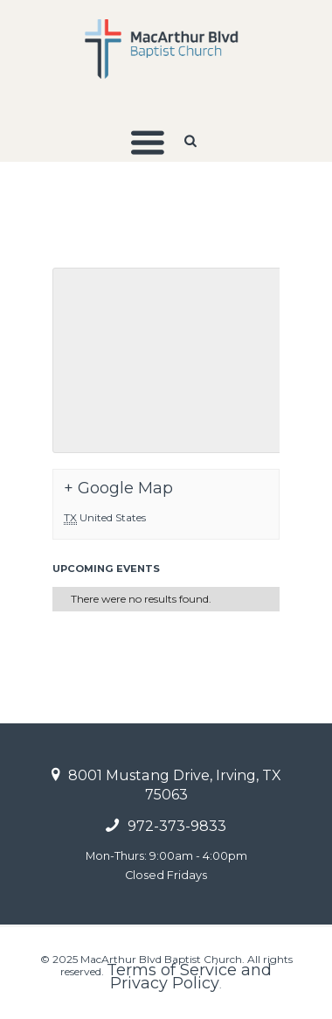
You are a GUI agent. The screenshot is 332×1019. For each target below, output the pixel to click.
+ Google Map (118, 488)
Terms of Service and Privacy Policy (189, 976)
